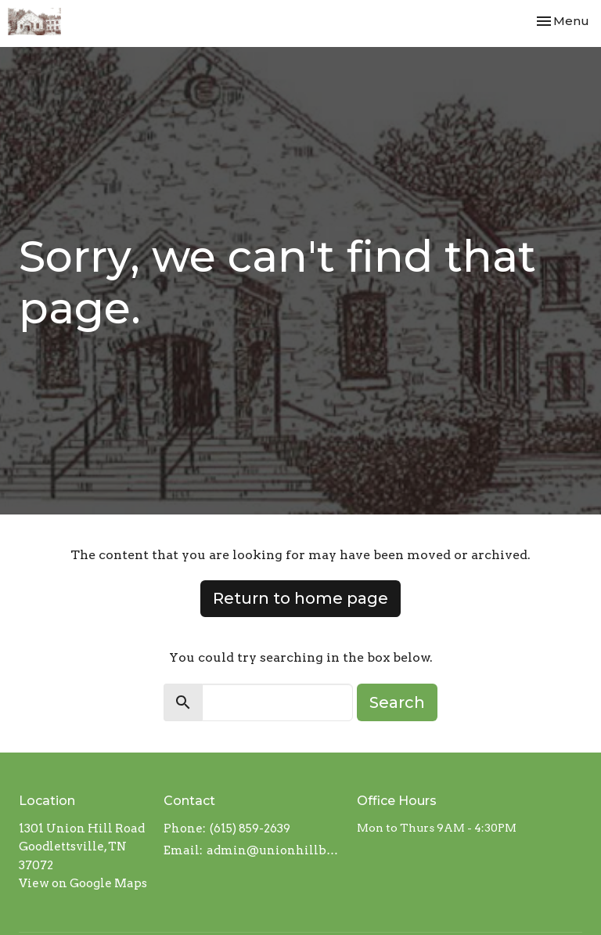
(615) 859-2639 (250, 828)
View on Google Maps (83, 883)
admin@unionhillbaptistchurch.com (274, 850)
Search (397, 702)
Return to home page (300, 598)
